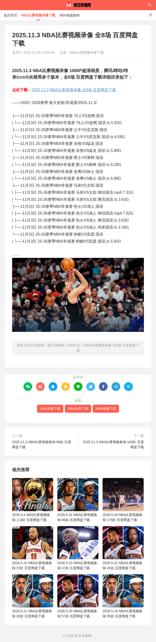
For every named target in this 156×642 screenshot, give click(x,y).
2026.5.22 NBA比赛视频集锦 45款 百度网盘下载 (123, 548)
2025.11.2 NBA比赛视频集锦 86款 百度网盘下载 (41, 444)
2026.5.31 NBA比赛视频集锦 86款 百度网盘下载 (77, 500)
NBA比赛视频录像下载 (38, 15)
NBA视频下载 (106, 409)
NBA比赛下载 (78, 409)
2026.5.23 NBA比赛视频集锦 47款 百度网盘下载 (77, 548)
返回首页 (10, 15)
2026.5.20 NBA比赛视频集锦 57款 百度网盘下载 (77, 596)
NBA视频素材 (69, 15)
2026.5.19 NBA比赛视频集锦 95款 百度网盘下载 (123, 596)
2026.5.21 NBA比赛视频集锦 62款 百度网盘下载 (32, 596)
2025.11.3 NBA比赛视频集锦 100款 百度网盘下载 (113, 444)
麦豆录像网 (78, 5)
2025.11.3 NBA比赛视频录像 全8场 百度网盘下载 (73, 90)
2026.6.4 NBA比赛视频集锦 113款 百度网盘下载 (32, 500)
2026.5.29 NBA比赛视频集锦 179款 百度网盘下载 (123, 500)
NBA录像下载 (50, 409)
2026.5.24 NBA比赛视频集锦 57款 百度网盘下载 (32, 548)
